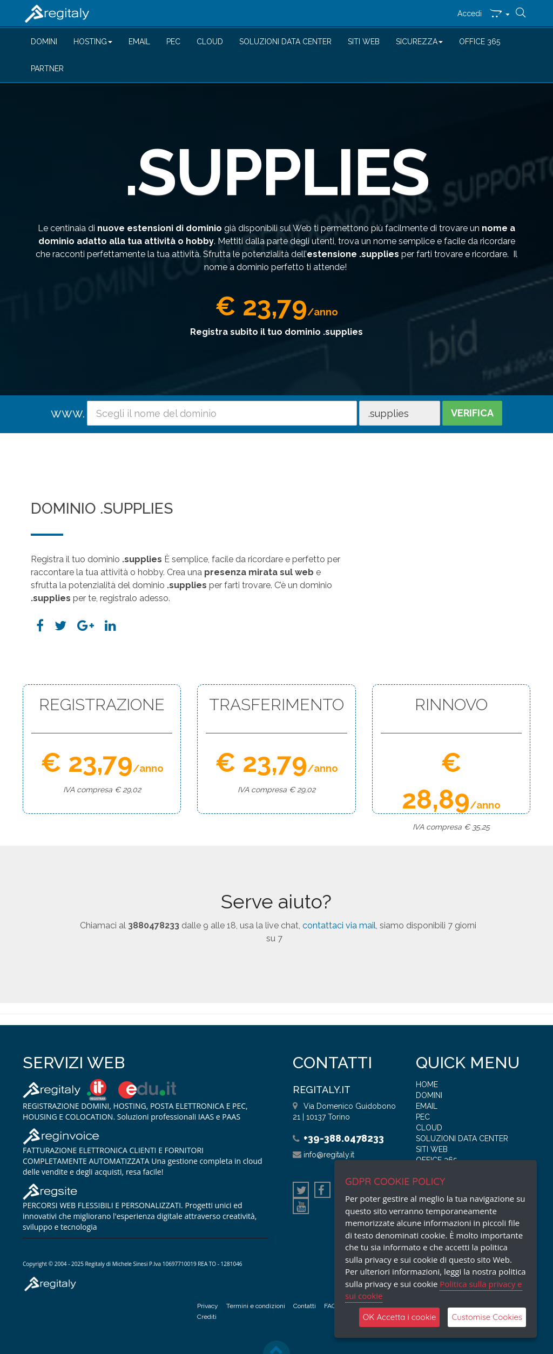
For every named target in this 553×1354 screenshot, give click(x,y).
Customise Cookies (486, 1317)
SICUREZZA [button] (419, 41)
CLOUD (210, 41)
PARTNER (47, 68)
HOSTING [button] (92, 41)
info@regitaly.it (329, 1154)
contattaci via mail (339, 925)
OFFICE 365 (479, 41)
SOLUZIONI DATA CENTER (285, 41)
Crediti (207, 1316)
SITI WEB (364, 41)
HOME (427, 1084)
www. (68, 413)
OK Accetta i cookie (399, 1317)
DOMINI (44, 41)
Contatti (304, 1306)
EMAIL (139, 41)
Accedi (469, 13)
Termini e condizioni (255, 1306)
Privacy (207, 1306)
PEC (173, 41)
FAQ (330, 1306)
